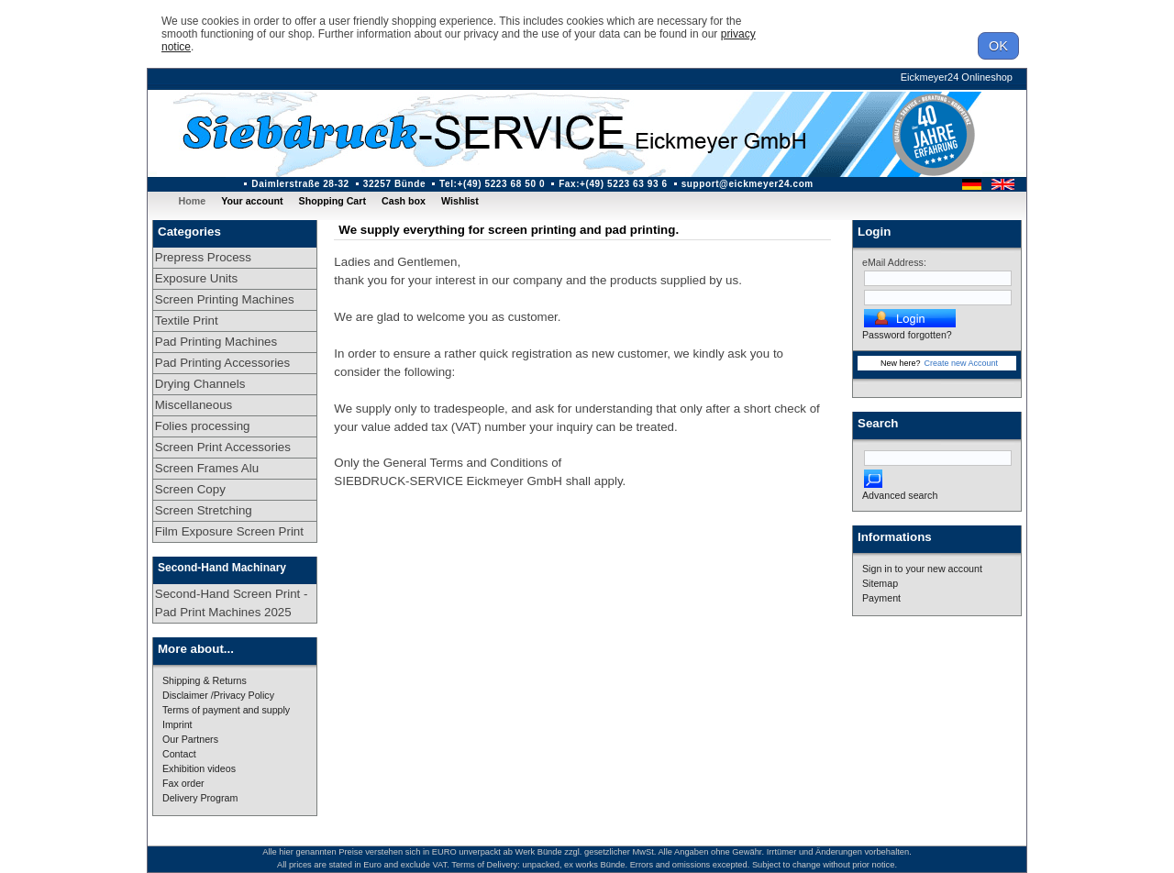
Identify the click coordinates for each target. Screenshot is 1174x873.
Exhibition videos (199, 768)
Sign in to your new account (922, 568)
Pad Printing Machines (216, 341)
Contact (179, 753)
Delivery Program (200, 797)
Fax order (183, 783)
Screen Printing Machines (224, 299)
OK (998, 46)
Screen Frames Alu (207, 468)
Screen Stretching (203, 510)
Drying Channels (200, 384)
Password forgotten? (907, 334)
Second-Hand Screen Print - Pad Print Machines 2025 (231, 603)
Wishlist (460, 200)
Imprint (177, 724)
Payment (881, 597)
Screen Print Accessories (223, 447)
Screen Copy (190, 489)
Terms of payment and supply (226, 709)
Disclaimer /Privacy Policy (218, 695)
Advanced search (899, 495)
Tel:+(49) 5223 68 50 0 (492, 184)
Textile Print (186, 320)
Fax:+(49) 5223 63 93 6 (613, 184)
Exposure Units (196, 278)
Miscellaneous (193, 405)
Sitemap (880, 583)
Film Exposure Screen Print (229, 531)
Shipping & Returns (204, 680)
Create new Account (961, 363)
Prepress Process (203, 257)
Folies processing (202, 426)
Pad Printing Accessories (222, 363)
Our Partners (190, 739)
